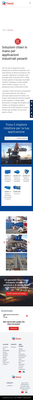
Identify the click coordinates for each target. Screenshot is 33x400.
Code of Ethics (24, 383)
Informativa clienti (24, 386)
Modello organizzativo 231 (22, 350)
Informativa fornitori (25, 388)
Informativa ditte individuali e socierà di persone (22, 364)
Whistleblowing (22, 355)
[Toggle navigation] (30, 3)
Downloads (14, 328)
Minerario (10, 30)
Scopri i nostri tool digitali (16, 293)
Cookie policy (22, 369)
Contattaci (13, 347)
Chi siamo (5, 347)
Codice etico (22, 354)
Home (4, 30)
